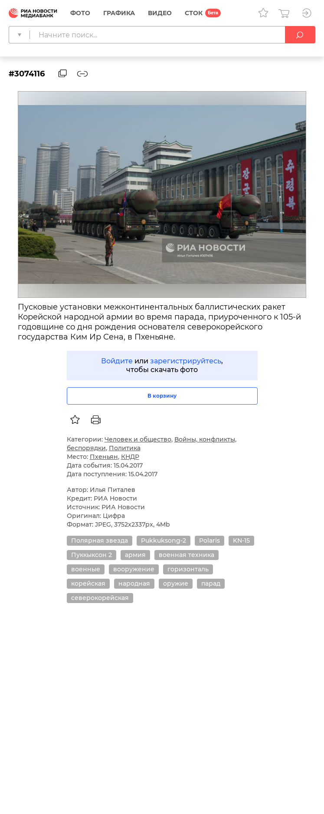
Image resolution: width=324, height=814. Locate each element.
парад (210, 583)
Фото (80, 13)
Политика (125, 448)
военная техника (186, 555)
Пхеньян (104, 457)
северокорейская (100, 598)
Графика (119, 13)
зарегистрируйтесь (185, 361)
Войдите (117, 361)
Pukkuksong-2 (163, 540)
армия (135, 555)
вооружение (133, 569)
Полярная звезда (99, 540)
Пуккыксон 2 (91, 555)
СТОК (194, 13)
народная (134, 583)
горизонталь (188, 569)
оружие (175, 583)
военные (85, 569)
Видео (160, 13)
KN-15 (241, 540)
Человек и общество (138, 439)
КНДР (130, 457)
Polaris (209, 540)
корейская (88, 583)
